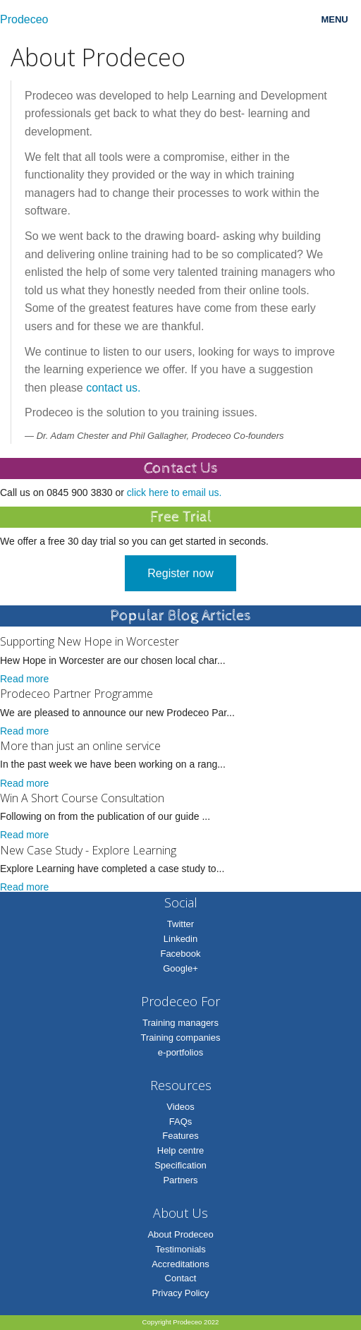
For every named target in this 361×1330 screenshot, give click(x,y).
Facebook (180, 953)
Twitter (180, 924)
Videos (180, 1106)
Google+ (180, 968)
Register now (180, 573)
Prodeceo (24, 19)
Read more (24, 678)
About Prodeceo (180, 1234)
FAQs (180, 1121)
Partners (180, 1180)
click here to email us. (174, 492)
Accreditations (180, 1264)
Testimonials (180, 1249)
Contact (181, 1278)
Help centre (180, 1150)
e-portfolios (180, 1052)
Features (180, 1135)
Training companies (181, 1037)
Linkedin (180, 938)
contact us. (113, 388)
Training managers (180, 1022)
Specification (180, 1165)
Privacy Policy (180, 1293)
